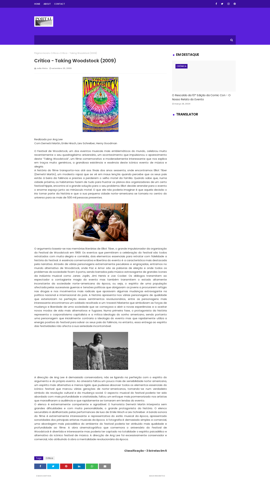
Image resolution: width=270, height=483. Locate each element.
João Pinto (42, 68)
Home (37, 3)
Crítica (54, 53)
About (47, 3)
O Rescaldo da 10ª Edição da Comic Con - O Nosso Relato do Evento (201, 97)
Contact (59, 3)
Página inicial (41, 53)
